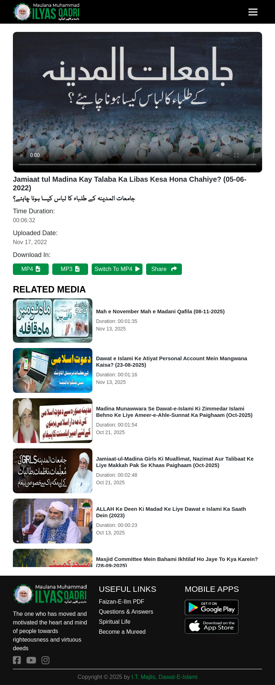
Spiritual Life (114, 622)
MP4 (30, 269)
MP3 (70, 269)
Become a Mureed (122, 632)
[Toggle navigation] (253, 12)
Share (164, 269)
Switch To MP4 (117, 269)
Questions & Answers (126, 612)
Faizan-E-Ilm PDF (121, 602)
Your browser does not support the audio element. (137, 102)
